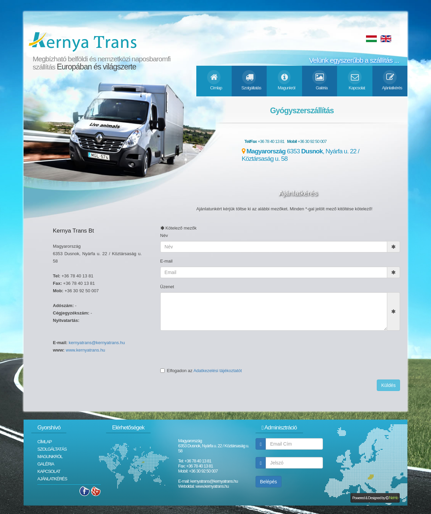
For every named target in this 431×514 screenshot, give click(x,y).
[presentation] (211, 349)
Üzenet (167, 286)
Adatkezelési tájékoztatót (217, 370)
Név (164, 235)
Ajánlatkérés (52, 478)
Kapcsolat (48, 471)
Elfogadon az (201, 370)
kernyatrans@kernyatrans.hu (97, 342)
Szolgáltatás (52, 449)
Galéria (45, 463)
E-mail (166, 261)
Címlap (44, 441)
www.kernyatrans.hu (85, 350)
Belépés (268, 481)
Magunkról (50, 456)
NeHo (393, 497)
